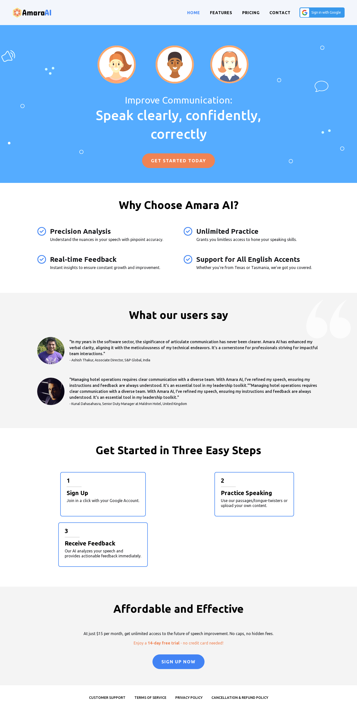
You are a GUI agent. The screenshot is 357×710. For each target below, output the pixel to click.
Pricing (251, 12)
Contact (280, 12)
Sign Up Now (178, 661)
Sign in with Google (326, 12)
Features (221, 12)
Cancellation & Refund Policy (239, 698)
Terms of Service (150, 698)
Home (193, 12)
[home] (32, 12)
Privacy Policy (189, 698)
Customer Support (107, 698)
